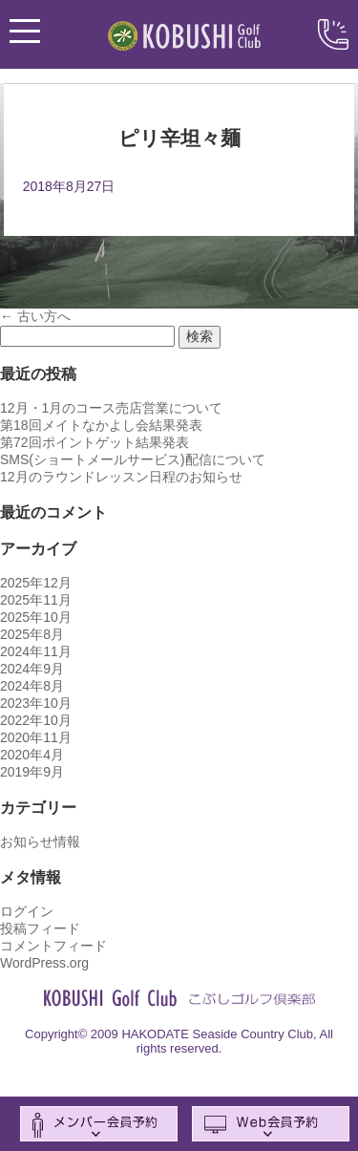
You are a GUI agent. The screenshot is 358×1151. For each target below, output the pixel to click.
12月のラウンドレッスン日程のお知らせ (121, 476)
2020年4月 (32, 754)
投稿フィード (40, 928)
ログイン (26, 911)
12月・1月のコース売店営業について (111, 408)
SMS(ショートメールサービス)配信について (132, 459)
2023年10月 (36, 703)
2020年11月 (36, 737)
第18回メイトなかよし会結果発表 (101, 425)
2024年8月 (32, 685)
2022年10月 (36, 720)
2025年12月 (36, 582)
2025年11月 (36, 599)
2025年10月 (36, 617)
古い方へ (35, 316)
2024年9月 (32, 668)
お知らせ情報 (40, 841)
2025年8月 (32, 634)
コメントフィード (53, 945)
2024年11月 (36, 651)
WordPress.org (44, 962)
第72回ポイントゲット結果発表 (94, 442)
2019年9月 (32, 771)
